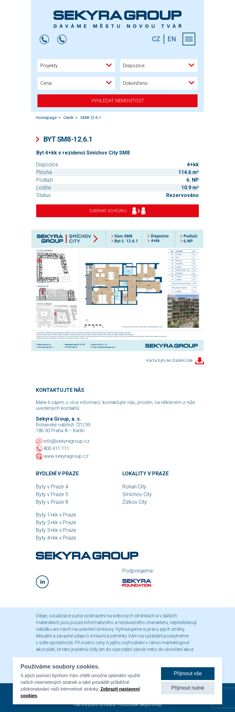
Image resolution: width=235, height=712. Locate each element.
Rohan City (134, 487)
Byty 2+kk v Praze (56, 522)
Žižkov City (134, 502)
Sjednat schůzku (117, 211)
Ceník (68, 117)
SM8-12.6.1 (90, 117)
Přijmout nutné (187, 688)
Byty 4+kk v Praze (56, 538)
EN (171, 39)
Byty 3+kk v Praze (56, 530)
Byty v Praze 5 (52, 494)
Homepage (46, 117)
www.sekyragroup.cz (66, 456)
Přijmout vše (188, 673)
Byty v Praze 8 (52, 502)
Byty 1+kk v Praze (56, 515)
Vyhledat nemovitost (117, 101)
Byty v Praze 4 (52, 487)
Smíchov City (137, 494)
